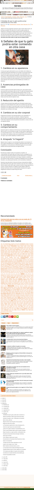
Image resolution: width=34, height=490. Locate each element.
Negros (18, 289)
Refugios (23, 298)
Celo (14, 254)
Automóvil (22, 248)
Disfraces (2, 264)
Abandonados (8, 243)
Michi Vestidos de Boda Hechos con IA (11, 445)
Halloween (9, 276)
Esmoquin (21, 267)
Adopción (11, 244)
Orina (27, 290)
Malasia (15, 284)
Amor (32, 245)
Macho (5, 284)
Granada (18, 275)
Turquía (23, 307)
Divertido (9, 264)
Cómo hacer (16, 257)
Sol (19, 302)
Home (2, 16)
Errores (6, 267)
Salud (12, 300)
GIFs (6, 275)
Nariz (12, 289)
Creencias (16, 259)
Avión (27, 248)
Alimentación (14, 245)
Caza (6, 254)
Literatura (16, 283)
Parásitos (21, 291)
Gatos (18, 16)
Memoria (5, 287)
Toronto (32, 306)
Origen (25, 290)
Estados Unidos (4, 268)
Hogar (17, 277)
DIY (11, 264)
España (27, 267)
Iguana (16, 278)
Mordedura (18, 288)
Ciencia (8, 255)
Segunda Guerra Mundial (5, 301)
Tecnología (11, 305)
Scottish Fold (30, 300)
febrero (4, 463)
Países (32, 290)
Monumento (14, 288)
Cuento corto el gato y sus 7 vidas (10, 444)
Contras (27, 258)
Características (7, 253)
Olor (20, 290)
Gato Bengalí (11, 272)
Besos (21, 249)
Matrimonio (22, 285)
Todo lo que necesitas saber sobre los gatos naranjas (14, 430)
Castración (3, 254)
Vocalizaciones (3, 311)
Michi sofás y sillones (7, 420)
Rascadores (9, 297)
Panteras (13, 291)
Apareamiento (21, 247)
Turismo (20, 307)
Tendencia (24, 305)
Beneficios (18, 249)
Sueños (9, 303)
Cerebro (19, 254)
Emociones (27, 265)
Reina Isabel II (30, 298)
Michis (29, 287)
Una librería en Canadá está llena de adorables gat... (14, 452)
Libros (6, 283)
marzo (4, 462)
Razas (19, 297)
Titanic (24, 306)
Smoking (5, 302)
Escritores (10, 267)
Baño (32, 248)
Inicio (18, 175)
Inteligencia (15, 279)
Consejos (14, 16)
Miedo (32, 287)
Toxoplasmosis (6, 307)
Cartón (26, 253)
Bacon (30, 248)
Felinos (6, 269)
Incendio (27, 278)
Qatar (32, 295)
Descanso (10, 261)
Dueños (27, 264)
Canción (21, 252)
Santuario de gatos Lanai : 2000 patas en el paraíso (13, 418)
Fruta (17, 271)
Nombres (5, 290)
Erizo (1, 267)
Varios (18, 308)
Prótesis (10, 295)
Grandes (21, 275)
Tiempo (8, 306)
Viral (30, 309)
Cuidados (2, 260)
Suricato (29, 303)
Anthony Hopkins (8, 247)
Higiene (4, 277)
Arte (6, 248)
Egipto (9, 265)
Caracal (2, 253)
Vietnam (27, 309)
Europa (24, 268)
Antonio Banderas (14, 247)
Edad (30, 264)
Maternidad (17, 285)
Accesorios (22, 243)
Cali (21, 251)
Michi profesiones (23, 287)
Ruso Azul (3, 300)
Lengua (26, 281)
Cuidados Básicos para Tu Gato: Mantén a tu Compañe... (14, 449)
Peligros (16, 292)
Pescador (12, 293)
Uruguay (7, 308)
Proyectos (14, 295)
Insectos (6, 279)
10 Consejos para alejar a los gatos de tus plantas (13, 451)
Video (15, 309)
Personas (8, 293)
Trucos (17, 307)
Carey (11, 253)
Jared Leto (25, 280)
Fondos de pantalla (22, 269)
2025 (3, 400)
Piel (21, 293)
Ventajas (25, 308)
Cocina (19, 255)
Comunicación (3, 258)
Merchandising (10, 287)
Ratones (15, 297)
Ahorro (28, 244)
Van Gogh (11, 308)
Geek (32, 273)
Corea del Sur (31, 258)
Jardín (22, 280)
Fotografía (28, 269)
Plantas (5, 294)
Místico (2, 288)
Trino (15, 307)
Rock (19, 299)
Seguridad (12, 301)
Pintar (26, 293)
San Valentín (19, 300)
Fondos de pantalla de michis (9, 454)
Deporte (2, 261)
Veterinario (6, 309)
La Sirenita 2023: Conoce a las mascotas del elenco (17, 339)
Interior (28, 279)
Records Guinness (4, 298)
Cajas (19, 251)
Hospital (7, 278)
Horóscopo (3, 278)
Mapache (2, 285)
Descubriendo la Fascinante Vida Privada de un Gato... (14, 439)
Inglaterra (2, 279)
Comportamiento (8, 16)
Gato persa (13, 273)
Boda (32, 249)
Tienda (10, 306)
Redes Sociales (10, 298)
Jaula (29, 280)
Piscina (32, 293)
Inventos (6, 280)
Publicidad (23, 295)
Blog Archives (15, 323)
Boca (30, 249)
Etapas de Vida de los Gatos (9, 423)
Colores (2, 257)
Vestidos (2, 309)
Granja (24, 275)
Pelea (10, 292)
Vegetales (21, 308)
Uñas (5, 308)
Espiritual (31, 267)
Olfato (18, 290)
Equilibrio (31, 266)
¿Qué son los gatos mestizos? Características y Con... (14, 428)
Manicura (26, 284)
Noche (2, 290)
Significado (31, 301)
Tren (13, 307)
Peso (15, 293)
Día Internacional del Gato (8, 263)
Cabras (9, 251)
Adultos (15, 244)
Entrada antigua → (29, 175)
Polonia (14, 294)
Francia (2, 271)
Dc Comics (27, 260)
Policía (11, 294)
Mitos (5, 288)
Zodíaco (7, 311)
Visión (32, 309)
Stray (32, 302)
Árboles (25, 247)
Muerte (28, 288)
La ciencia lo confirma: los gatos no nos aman (15, 346)
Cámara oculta (4, 252)
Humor (10, 278)
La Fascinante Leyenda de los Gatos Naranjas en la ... (14, 425)
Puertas (27, 295)
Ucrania (2, 308)
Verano (28, 308)
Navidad (15, 289)
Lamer (18, 281)
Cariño (18, 253)
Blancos (27, 249)
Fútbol (29, 271)
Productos (7, 295)
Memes (2, 287)
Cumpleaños (10, 260)
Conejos (15, 258)
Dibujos (16, 263)
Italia (16, 280)
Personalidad (3, 293)
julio (4, 413)
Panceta (10, 291)
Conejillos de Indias (10, 258)
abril (4, 460)
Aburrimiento (17, 243)
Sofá (17, 302)
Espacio (24, 267)
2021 (3, 469)
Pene (25, 292)
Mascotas (22, 16)
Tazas (6, 305)
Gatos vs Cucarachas (7, 440)
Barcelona (2, 249)
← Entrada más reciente (6, 175)
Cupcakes (15, 260)
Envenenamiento (27, 266)
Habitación (4, 276)
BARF (5, 249)
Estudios (21, 268)
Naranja (9, 289)
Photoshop (18, 293)
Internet (32, 279)
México (18, 287)
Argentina (3, 248)
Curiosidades (19, 260)
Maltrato (19, 284)
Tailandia (2, 305)
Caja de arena (15, 251)
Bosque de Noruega (11, 250)
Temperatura (20, 305)
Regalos (26, 298)
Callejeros (26, 251)
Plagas (2, 294)
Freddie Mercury (7, 271)
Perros (32, 292)
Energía (2, 266)
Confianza (19, 258)
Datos (24, 260)
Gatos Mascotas (28, 273)
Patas (7, 292)
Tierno (14, 306)
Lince (13, 283)
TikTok (19, 306)
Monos (10, 288)
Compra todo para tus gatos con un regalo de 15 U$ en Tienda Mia (16, 219)
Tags (9, 323)
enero (4, 465)
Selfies (18, 301)
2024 (4, 243)
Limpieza (9, 283)
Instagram (10, 279)
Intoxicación (3, 280)
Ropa (30, 299)
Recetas (22, 297)
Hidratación (29, 276)
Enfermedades (7, 266)
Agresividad (21, 244)
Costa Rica (10, 259)
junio (4, 457)
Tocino (27, 306)
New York (24, 289)
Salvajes (15, 300)
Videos (23, 309)
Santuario (23, 300)
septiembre (5, 410)
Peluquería (22, 292)
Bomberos (3, 250)
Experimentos (28, 268)
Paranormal (17, 291)
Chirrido (32, 254)
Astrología (11, 248)
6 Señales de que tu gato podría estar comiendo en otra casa (13, 21)
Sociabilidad (14, 302)
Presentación (27, 294)
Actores (2, 244)
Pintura (29, 293)
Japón (19, 280)
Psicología (18, 295)
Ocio (11, 290)
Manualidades (30, 284)
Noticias (9, 290)
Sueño (6, 303)
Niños (32, 289)
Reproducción (10, 299)
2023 (1, 243)
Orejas (22, 290)
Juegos (31, 280)
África (18, 244)
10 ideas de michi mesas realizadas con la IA (12, 442)
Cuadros (20, 259)
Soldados (21, 302)
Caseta (32, 253)
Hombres (24, 277)
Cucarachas (25, 259)
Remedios (5, 299)
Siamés (27, 301)
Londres (22, 283)
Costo (14, 259)
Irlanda (13, 280)
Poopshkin (18, 294)
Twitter (32, 307)
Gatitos (31, 271)
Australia (15, 248)
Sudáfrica (2, 303)
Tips (26, 16)
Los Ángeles (26, 283)
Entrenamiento (15, 266)
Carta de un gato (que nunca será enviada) (12, 426)
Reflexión (20, 298)
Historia (8, 277)
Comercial (6, 257)
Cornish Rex (3, 259)
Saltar (9, 300)
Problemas (3, 295)
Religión (2, 299)
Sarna (27, 300)
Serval (23, 301)
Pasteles (4, 292)
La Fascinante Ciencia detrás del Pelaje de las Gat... (13, 447)
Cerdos (16, 254)
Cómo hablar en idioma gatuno (12, 325)
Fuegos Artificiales (24, 271)
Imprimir (24, 278)
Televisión (15, 305)
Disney (6, 264)
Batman (8, 249)
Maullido (26, 285)
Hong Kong (28, 277)
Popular (3, 323)
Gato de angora (16, 272)
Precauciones (22, 294)
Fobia (18, 269)
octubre (5, 408)
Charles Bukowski (24, 254)
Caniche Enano (26, 252)
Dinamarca (23, 263)
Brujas (23, 250)
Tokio (29, 306)
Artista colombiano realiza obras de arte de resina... (13, 416)
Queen (2, 297)
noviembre (5, 406)
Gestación (3, 275)
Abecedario (13, 243)
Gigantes (8, 275)
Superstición (25, 303)
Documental (15, 264)
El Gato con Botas (18, 265)
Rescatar (14, 299)
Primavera (31, 294)
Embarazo (23, 265)
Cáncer (19, 252)
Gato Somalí (18, 273)
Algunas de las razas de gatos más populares (12, 421)
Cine (14, 255)
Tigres (16, 306)
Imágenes (20, 278)
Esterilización (16, 268)
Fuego (19, 271)
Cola (22, 255)
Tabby (32, 303)
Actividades (31, 243)
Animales (3, 247)
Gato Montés (26, 272)
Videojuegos (19, 309)
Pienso (23, 293)
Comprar (31, 257)
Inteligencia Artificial (22, 279)
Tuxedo (29, 307)
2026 (3, 398)
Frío (15, 271)
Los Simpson (31, 283)
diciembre (5, 404)
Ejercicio (13, 265)
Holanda (20, 277)
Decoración (31, 260)
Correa (7, 259)
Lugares (2, 284)
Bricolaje (20, 250)
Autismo (18, 248)
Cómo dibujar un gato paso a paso (10, 437)
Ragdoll (4, 297)
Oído (13, 290)
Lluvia (19, 283)
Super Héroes (13, 303)
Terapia (27, 305)
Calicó (23, 251)
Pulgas (30, 295)
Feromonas (10, 269)
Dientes (19, 263)
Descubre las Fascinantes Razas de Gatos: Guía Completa (18, 359)
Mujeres (31, 288)
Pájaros (7, 291)
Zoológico (10, 311)
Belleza (13, 249)
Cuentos (31, 259)
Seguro (15, 301)
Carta (23, 253)
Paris (24, 291)
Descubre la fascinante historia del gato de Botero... (14, 433)
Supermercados (19, 303)
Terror (5, 306)
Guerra (32, 275)
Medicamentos (30, 285)
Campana (12, 252)
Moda (7, 288)
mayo (4, 458)
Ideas (13, 278)
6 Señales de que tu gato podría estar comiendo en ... (14, 414)
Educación (6, 265)
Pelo (20, 292)
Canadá (16, 252)
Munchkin (2, 289)
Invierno (10, 280)
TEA (8, 305)
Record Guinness (30, 297)
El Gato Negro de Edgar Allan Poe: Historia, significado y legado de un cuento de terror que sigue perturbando (19, 333)
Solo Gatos (17, 5)
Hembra (24, 276)
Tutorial (26, 307)
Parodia (27, 291)
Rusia (32, 299)
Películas (13, 292)
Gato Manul (22, 272)
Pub (21, 295)
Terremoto (31, 305)
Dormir (21, 264)
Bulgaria (31, 250)
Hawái (12, 276)
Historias (13, 277)
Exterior (32, 268)
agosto (4, 411)
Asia (8, 248)
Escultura (17, 267)
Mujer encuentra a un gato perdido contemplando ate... (14, 432)
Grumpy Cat (28, 275)
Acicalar (27, 243)
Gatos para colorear (7, 435)
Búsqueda (2, 251)
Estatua (12, 268)
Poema (8, 294)
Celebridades (10, 254)
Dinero (27, 263)
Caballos (5, 251)
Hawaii (15, 276)
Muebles (24, 288)
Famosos (3, 269)
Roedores (22, 299)
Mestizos (15, 287)
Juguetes (2, 281)
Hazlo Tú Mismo (19, 276)
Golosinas (12, 275)
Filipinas (13, 269)
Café (11, 251)
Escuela (13, 267)
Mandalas (22, 284)
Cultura (6, 260)
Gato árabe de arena (4, 272)
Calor (30, 251)
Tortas (2, 307)
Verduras (31, 308)
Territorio (2, 306)
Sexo (25, 301)
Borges (6, 250)
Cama (32, 251)
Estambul (9, 268)
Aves (25, 248)
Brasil (17, 250)
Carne (21, 253)
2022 (3, 468)
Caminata (8, 252)
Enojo (11, 266)
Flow (16, 269)
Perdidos (28, 292)
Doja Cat (18, 264)
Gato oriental (8, 273)
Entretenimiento (21, 266)
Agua (25, 244)
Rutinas (6, 300)
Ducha (24, 264)
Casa (29, 253)
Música (5, 289)
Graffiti (15, 275)
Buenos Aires (27, 250)
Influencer (31, 278)
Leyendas (3, 283)
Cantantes (31, 252)
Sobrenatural (9, 302)
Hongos (32, 277)
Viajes (13, 309)
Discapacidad (31, 263)
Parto (29, 291)
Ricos (17, 299)
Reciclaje (25, 297)
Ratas (13, 297)
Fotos (31, 269)
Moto (22, 288)
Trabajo (10, 307)
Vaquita (15, 308)
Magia (7, 284)
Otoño (30, 290)
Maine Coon (11, 284)
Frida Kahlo (12, 271)
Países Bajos (3, 291)
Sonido (30, 302)
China (29, 254)
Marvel (6, 285)
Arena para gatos (30, 247)
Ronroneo (26, 299)
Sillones (2, 302)
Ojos (15, 290)
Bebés (11, 249)
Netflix (21, 289)
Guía (1, 276)
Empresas (31, 265)
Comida (11, 257)
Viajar (10, 309)
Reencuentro (15, 298)
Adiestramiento (6, 244)
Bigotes (24, 249)
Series (20, 301)
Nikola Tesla (28, 289)
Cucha (28, 259)
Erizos (4, 267)
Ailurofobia (31, 244)
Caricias (14, 253)
